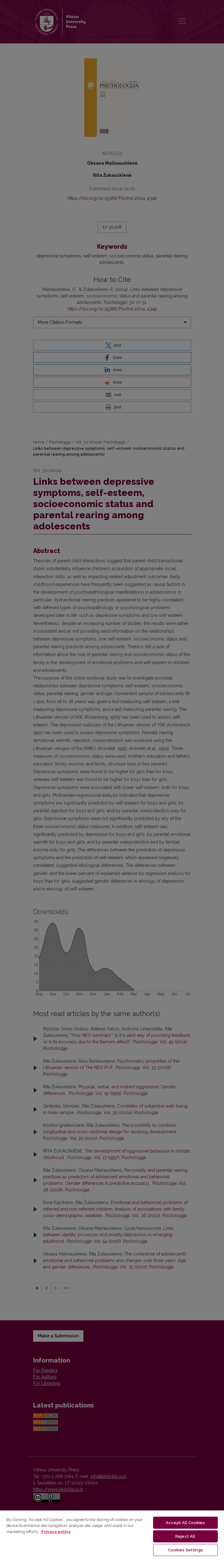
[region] (112, 1535)
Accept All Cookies (185, 1522)
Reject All (185, 1536)
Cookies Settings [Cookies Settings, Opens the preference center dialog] (185, 1550)
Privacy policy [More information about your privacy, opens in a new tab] (56, 1531)
